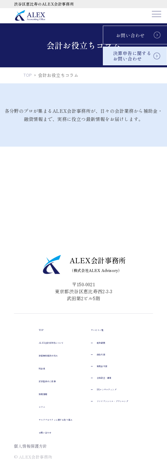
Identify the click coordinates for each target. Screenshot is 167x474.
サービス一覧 (28, 360)
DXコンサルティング (43, 419)
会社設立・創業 (36, 408)
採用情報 (23, 309)
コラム (21, 321)
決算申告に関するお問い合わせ (132, 56)
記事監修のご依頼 (33, 296)
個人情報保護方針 (31, 446)
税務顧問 (29, 373)
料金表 (21, 283)
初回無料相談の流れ (35, 270)
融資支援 (29, 384)
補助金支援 (32, 396)
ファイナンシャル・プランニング (56, 431)
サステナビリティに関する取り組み (52, 334)
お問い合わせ (130, 35)
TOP (19, 244)
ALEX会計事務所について (42, 257)
